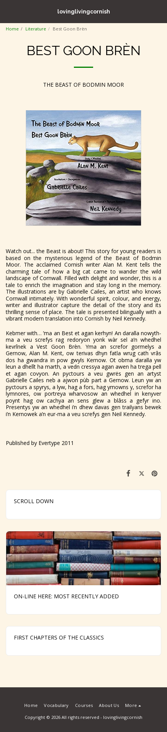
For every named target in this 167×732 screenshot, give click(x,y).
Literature (35, 29)
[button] (8, 11)
